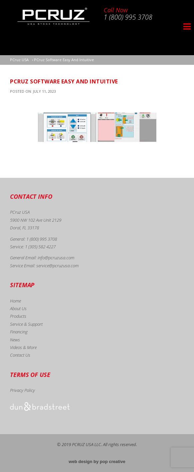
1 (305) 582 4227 (40, 247)
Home (15, 301)
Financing (19, 332)
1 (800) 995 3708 (41, 239)
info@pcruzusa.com (56, 258)
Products (18, 316)
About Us (18, 308)
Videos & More (23, 347)
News (15, 340)
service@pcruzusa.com (57, 266)
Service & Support (26, 324)
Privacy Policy (22, 390)
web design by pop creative (97, 461)
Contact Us (20, 355)
